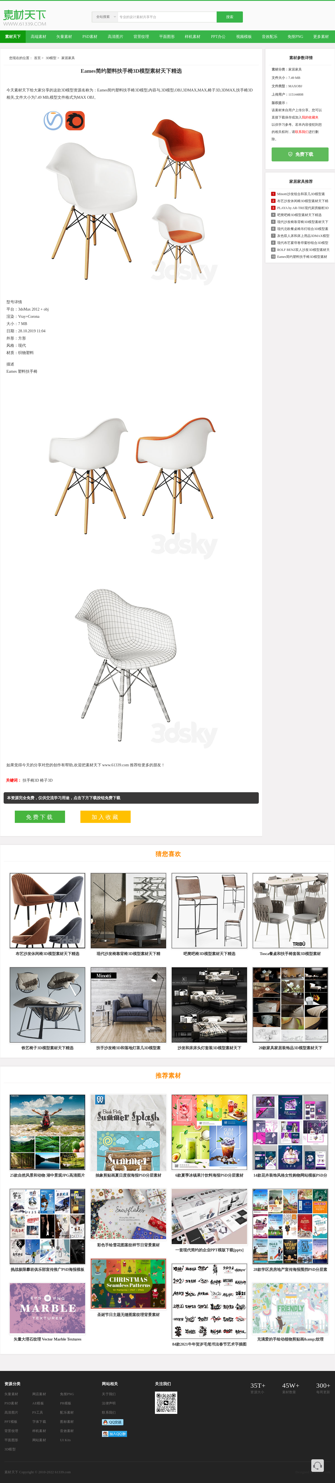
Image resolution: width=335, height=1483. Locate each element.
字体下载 (39, 1422)
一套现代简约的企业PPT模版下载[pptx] (209, 1250)
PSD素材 (11, 1403)
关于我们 (109, 1394)
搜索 (229, 17)
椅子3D (46, 780)
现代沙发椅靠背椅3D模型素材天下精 (128, 954)
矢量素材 (11, 1394)
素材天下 (11, 1472)
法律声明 (109, 1403)
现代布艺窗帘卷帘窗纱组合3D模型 (302, 243)
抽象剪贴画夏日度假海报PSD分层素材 (128, 1175)
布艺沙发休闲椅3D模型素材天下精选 (47, 954)
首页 (37, 58)
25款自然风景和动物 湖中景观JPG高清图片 (47, 1175)
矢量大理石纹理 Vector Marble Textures (48, 1339)
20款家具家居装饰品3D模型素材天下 (290, 1048)
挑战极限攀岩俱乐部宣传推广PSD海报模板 (47, 1270)
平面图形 (11, 1440)
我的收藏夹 (310, 117)
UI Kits (65, 1440)
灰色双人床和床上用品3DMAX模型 (303, 236)
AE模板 (38, 1403)
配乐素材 (67, 1412)
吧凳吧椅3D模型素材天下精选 (299, 215)
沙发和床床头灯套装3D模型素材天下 (209, 1048)
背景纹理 (11, 1431)
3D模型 (51, 58)
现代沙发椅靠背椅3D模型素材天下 (302, 222)
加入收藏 (105, 817)
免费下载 (40, 817)
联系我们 (301, 132)
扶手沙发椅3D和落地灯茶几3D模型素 (128, 1048)
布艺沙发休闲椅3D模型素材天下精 (302, 201)
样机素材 (39, 1431)
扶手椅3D (31, 780)
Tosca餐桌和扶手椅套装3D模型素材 (290, 954)
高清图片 (11, 1412)
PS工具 (37, 1412)
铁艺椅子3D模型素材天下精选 (47, 1048)
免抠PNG (67, 1394)
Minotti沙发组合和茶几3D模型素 (301, 194)
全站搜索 (103, 17)
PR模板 (65, 1403)
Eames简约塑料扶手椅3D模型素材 (302, 257)
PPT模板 (11, 1422)
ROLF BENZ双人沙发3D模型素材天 (303, 250)
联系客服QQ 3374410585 (317, 1465)
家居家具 (68, 58)
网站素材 (39, 1440)
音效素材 (67, 1431)
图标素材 (67, 1422)
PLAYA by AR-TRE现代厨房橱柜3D (303, 208)
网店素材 (39, 1394)
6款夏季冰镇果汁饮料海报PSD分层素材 (209, 1175)
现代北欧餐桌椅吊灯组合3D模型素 (302, 229)
